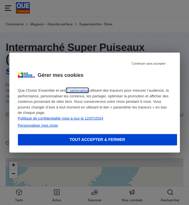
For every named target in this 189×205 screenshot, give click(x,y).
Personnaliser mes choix (38, 125)
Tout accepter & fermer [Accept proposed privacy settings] (97, 139)
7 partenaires (77, 90)
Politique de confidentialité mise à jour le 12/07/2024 (60, 118)
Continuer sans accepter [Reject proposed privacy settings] (148, 63)
